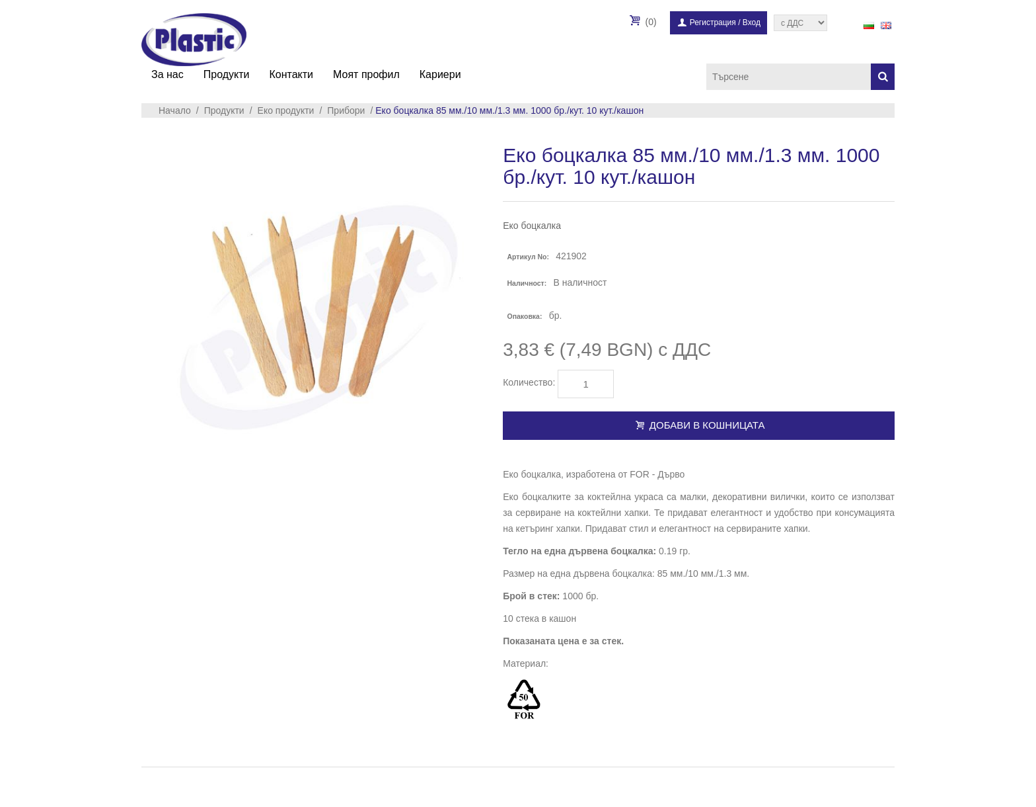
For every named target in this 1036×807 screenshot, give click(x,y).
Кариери (440, 74)
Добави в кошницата (699, 425)
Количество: (529, 382)
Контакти (291, 74)
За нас (167, 74)
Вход (751, 22)
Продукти (227, 74)
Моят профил (366, 74)
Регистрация (713, 22)
